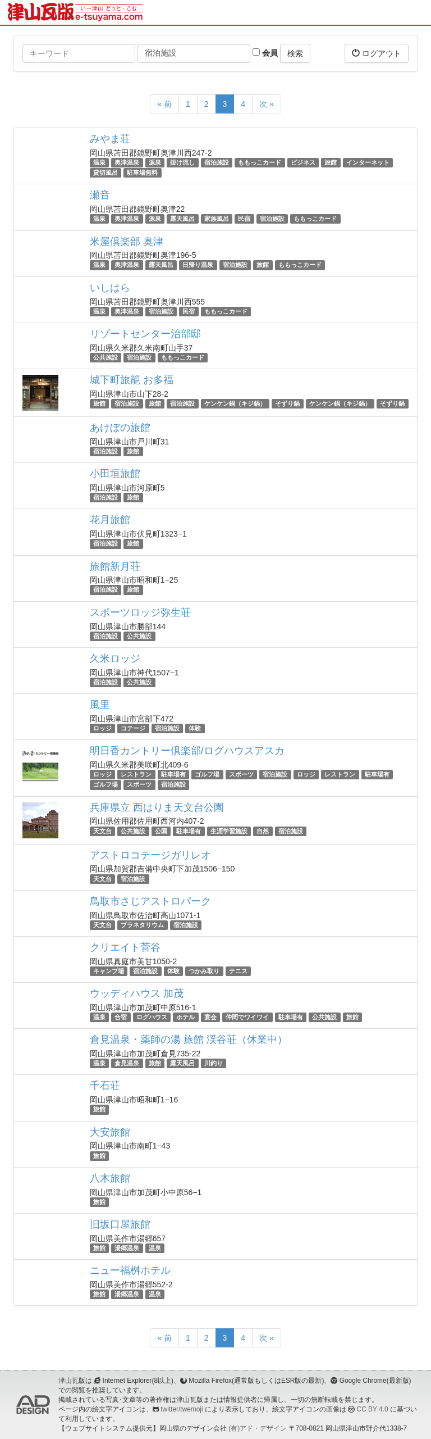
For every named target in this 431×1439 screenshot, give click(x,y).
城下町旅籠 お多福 (131, 379)
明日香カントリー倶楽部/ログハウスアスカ (187, 750)
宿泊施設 (216, 162)
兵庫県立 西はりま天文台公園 (157, 807)
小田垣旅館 (115, 473)
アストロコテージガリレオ (150, 855)
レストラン (136, 774)
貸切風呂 (105, 172)
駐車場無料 (142, 172)
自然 (262, 831)
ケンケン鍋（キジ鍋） (235, 403)
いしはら (110, 287)
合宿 (120, 1017)
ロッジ (102, 728)
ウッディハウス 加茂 (137, 993)
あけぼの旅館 (120, 427)
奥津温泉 (126, 162)
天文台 (102, 831)
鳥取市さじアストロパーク (150, 901)
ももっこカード (259, 162)
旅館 (330, 162)
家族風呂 (216, 218)
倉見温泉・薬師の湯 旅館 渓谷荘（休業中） (188, 1039)
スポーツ (241, 774)
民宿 (244, 218)
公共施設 (105, 357)
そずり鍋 (287, 403)
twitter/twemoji (182, 1409)
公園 (161, 831)
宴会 (210, 1017)
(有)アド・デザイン (257, 1428)
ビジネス (303, 162)
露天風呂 (182, 218)
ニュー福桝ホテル (130, 1270)
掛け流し (182, 162)
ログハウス (151, 1017)
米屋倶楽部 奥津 (126, 241)
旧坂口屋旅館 (120, 1224)
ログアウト (376, 53)
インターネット (367, 162)
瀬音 (100, 195)
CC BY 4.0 (372, 1409)
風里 (100, 704)
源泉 (155, 162)
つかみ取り (204, 971)
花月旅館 (110, 519)
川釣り (213, 1063)
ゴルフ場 (207, 774)
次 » (266, 103)
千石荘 (105, 1085)
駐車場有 (173, 774)
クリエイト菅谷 (125, 947)
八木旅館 (110, 1178)
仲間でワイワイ (247, 1017)
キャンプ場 (108, 971)
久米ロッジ (115, 658)
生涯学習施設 (228, 831)
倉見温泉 (126, 1063)
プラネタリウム (142, 924)
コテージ (133, 728)
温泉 (99, 162)
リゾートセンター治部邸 (145, 333)
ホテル (185, 1017)
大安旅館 (110, 1132)
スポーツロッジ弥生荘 (140, 612)
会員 (265, 52)
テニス (238, 971)
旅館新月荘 (115, 566)
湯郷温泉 (126, 1248)
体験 (195, 728)
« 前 (164, 103)
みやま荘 (110, 138)
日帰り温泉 (197, 265)
